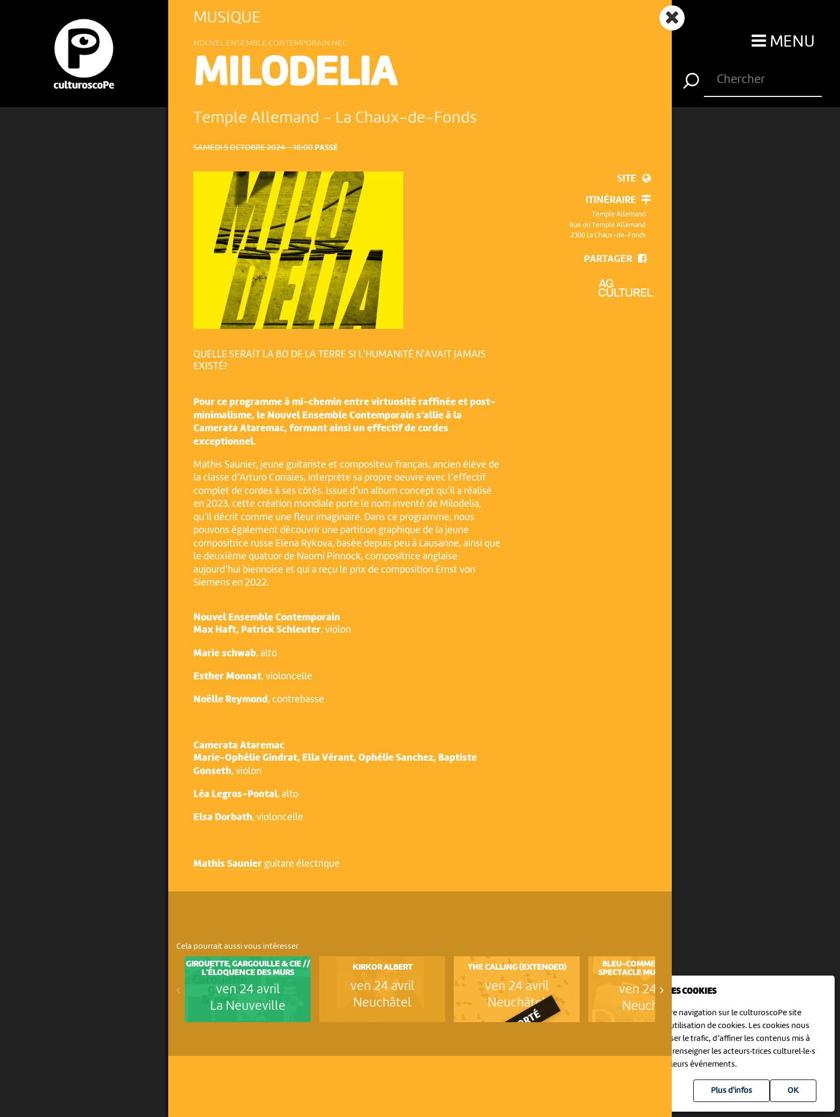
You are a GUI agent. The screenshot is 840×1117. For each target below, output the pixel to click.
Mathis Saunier (227, 864)
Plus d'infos (731, 1090)
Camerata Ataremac (238, 746)
